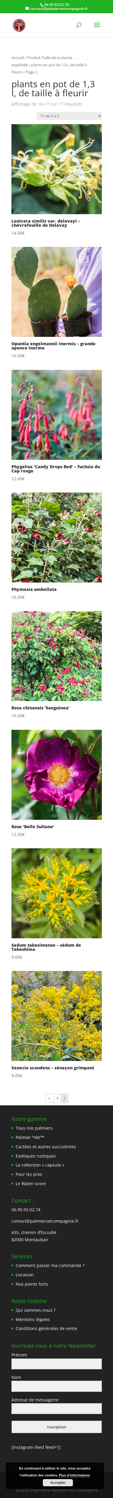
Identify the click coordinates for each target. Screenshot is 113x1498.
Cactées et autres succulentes (46, 1146)
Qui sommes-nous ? (35, 1310)
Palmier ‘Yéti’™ (30, 1137)
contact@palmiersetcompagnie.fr (45, 1221)
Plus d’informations (74, 1475)
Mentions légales (33, 1319)
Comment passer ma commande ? (50, 1265)
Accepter (57, 1483)
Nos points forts (32, 1284)
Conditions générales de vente (46, 1328)
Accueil (17, 57)
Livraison (25, 1275)
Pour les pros (29, 1174)
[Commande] (69, 116)
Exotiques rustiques (36, 1156)
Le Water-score (31, 1183)
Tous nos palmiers (34, 1128)
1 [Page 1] (57, 1098)
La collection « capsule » (40, 1165)
